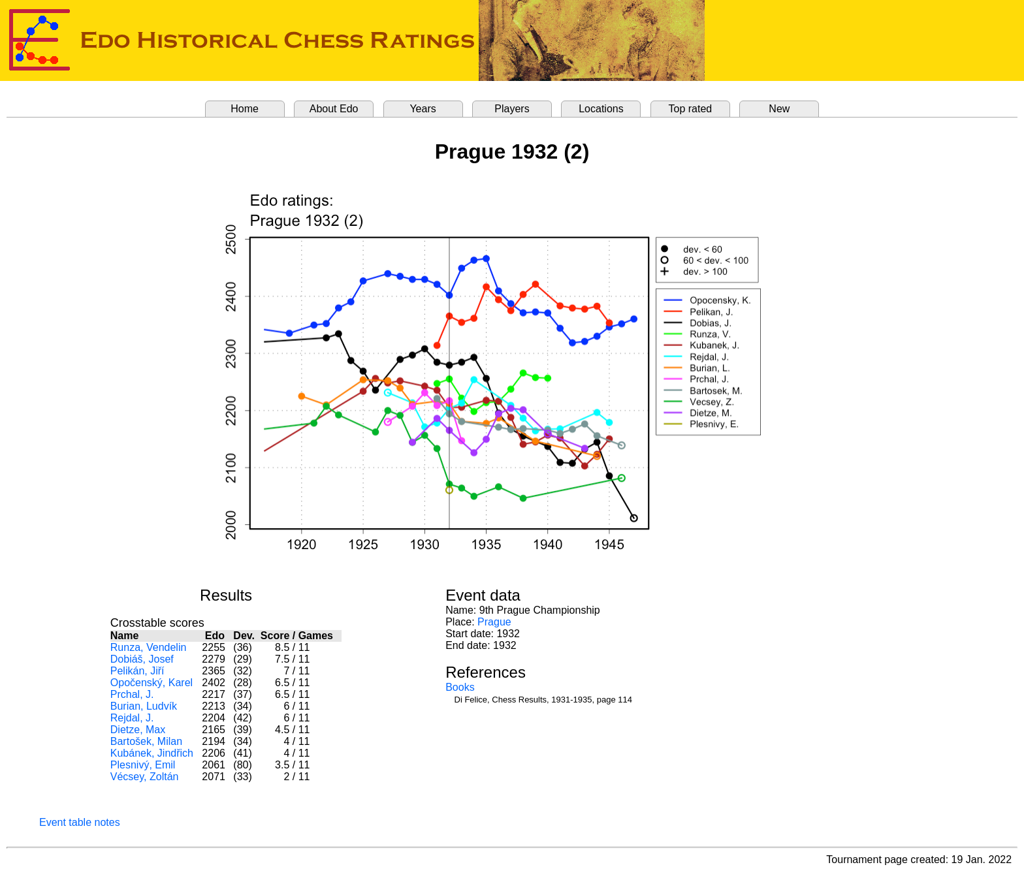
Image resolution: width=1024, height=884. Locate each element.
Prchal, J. (132, 694)
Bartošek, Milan (146, 741)
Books (459, 687)
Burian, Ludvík (143, 706)
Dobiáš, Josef (142, 659)
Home (245, 108)
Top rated (690, 108)
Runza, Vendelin (148, 647)
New (779, 108)
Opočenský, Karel (151, 682)
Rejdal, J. (132, 717)
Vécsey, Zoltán (144, 776)
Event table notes (79, 822)
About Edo (334, 108)
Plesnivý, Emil (143, 764)
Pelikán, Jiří (137, 670)
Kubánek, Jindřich (151, 753)
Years (422, 108)
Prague (494, 621)
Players (511, 108)
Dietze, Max (137, 729)
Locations (601, 108)
